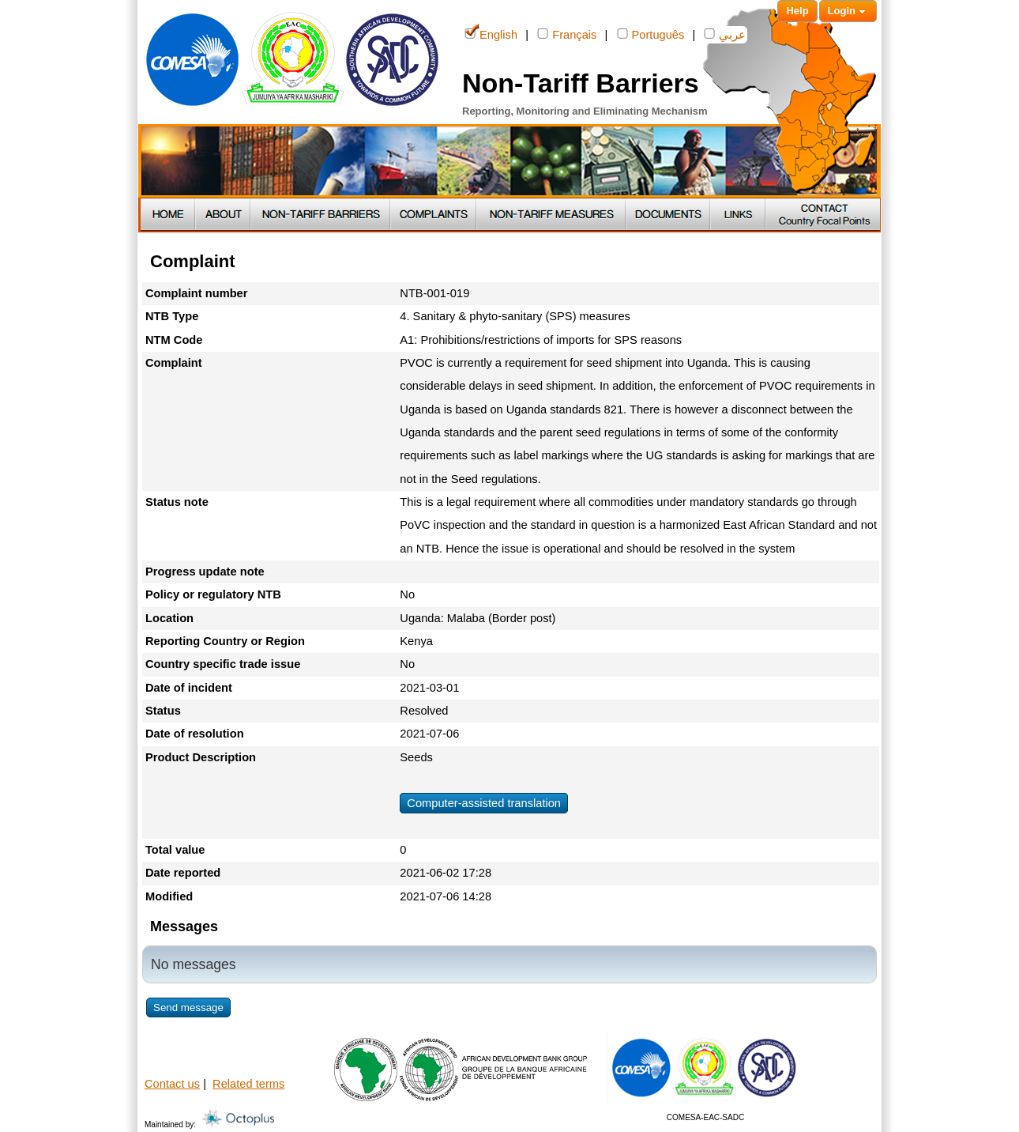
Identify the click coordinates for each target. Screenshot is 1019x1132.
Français (566, 33)
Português (651, 33)
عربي (725, 33)
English (490, 33)
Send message (188, 1007)
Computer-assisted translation (484, 803)
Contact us (172, 1083)
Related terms (248, 1083)
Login (848, 11)
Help (797, 11)
